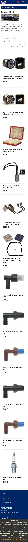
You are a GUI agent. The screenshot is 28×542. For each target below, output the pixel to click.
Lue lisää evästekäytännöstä (9, 539)
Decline (24, 539)
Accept (19, 539)
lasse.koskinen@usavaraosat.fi (9, 512)
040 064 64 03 (5, 510)
